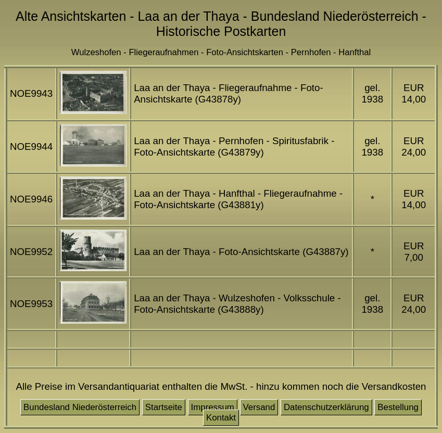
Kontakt (221, 418)
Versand (259, 407)
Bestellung (398, 407)
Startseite (163, 407)
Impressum (212, 407)
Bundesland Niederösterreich (79, 407)
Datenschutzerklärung (326, 407)
